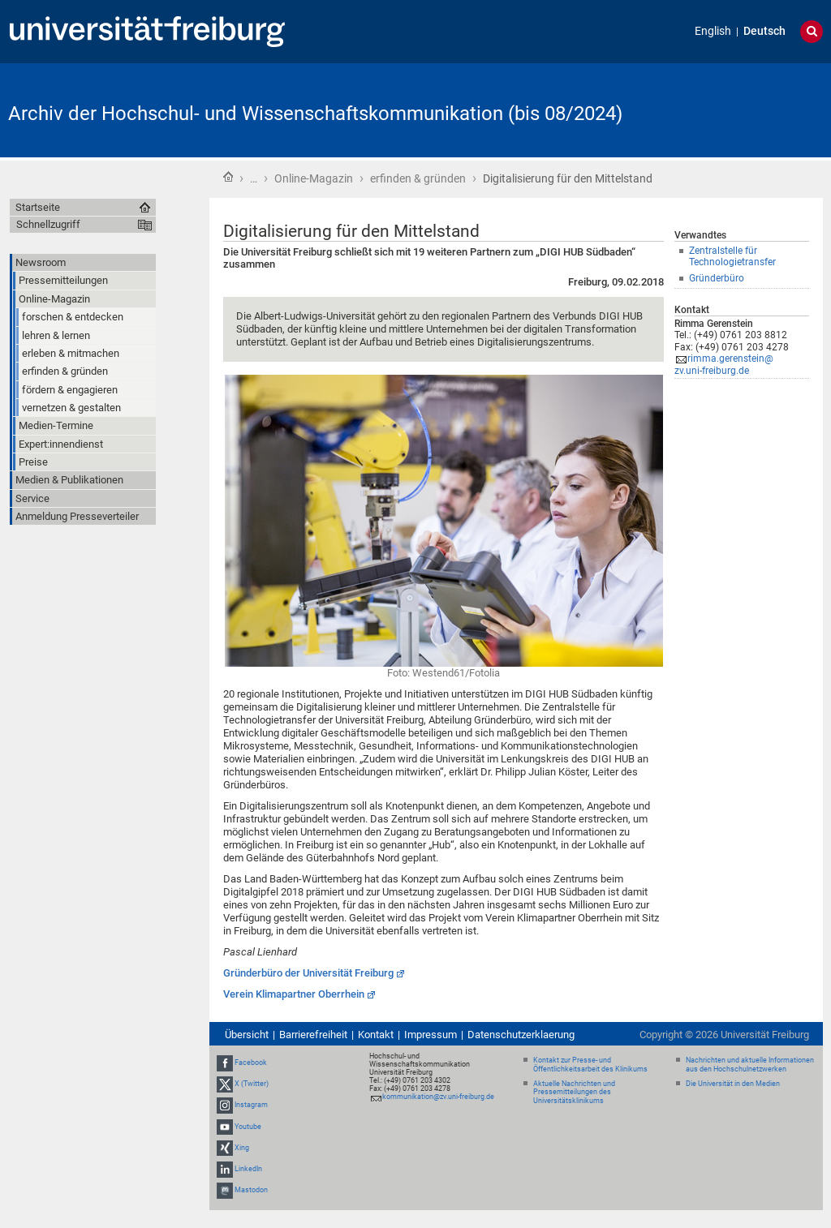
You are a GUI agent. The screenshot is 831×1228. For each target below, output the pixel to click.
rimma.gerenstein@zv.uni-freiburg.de (723, 364)
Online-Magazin (313, 178)
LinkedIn (248, 1169)
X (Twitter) (252, 1084)
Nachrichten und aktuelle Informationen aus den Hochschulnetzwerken (750, 1064)
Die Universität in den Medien (733, 1084)
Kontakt (376, 1034)
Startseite (228, 176)
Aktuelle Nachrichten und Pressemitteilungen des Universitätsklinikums (574, 1093)
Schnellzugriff (48, 224)
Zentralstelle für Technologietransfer (732, 256)
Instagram (251, 1105)
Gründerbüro (716, 278)
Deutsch (764, 31)
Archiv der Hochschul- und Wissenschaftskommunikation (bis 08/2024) (315, 113)
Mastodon (251, 1190)
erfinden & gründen (418, 178)
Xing (242, 1148)
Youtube (248, 1127)
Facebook (251, 1062)
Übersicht (247, 1034)
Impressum (430, 1034)
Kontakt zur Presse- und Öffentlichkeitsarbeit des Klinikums (590, 1064)
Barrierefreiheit (313, 1034)
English (713, 31)
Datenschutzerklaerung (521, 1034)
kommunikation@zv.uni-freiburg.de (438, 1097)
